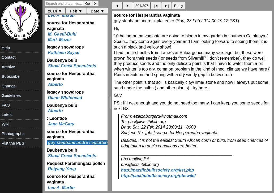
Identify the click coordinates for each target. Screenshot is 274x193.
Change (9, 86)
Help (6, 47)
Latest (7, 114)
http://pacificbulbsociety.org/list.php (157, 170)
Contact (8, 57)
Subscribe (11, 76)
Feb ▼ (76, 11)
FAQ (6, 105)
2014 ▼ (55, 11)
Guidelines (11, 95)
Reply (178, 6)
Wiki (5, 124)
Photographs (13, 133)
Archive (8, 66)
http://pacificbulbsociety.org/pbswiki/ (158, 175)
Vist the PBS (13, 143)
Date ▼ (97, 11)
